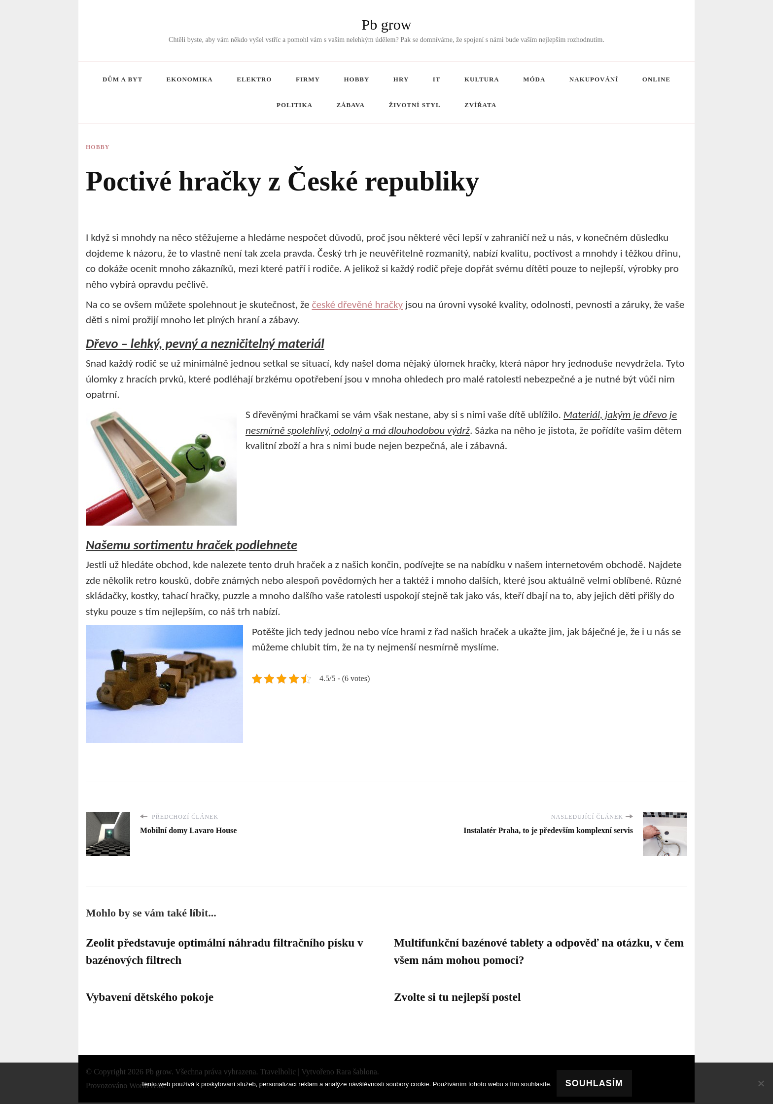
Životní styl (414, 105)
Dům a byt (122, 79)
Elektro (254, 79)
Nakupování (593, 79)
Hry (401, 79)
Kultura (481, 79)
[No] (761, 1083)
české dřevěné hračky (357, 304)
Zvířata (480, 105)
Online (656, 79)
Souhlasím (594, 1083)
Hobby (356, 79)
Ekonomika (190, 79)
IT (437, 79)
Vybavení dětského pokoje (151, 998)
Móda (534, 79)
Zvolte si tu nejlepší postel (459, 998)
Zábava (350, 105)
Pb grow (387, 24)
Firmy (308, 79)
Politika (295, 105)
